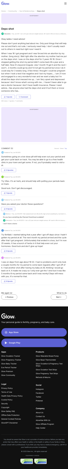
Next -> (58, 297)
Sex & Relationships (26, 11)
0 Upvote (8, 209)
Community (12, 11)
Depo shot (41, 11)
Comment (23, 97)
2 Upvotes (8, 170)
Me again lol (6, 293)
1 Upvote (8, 97)
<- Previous (9, 297)
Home (3, 11)
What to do (62, 293)
